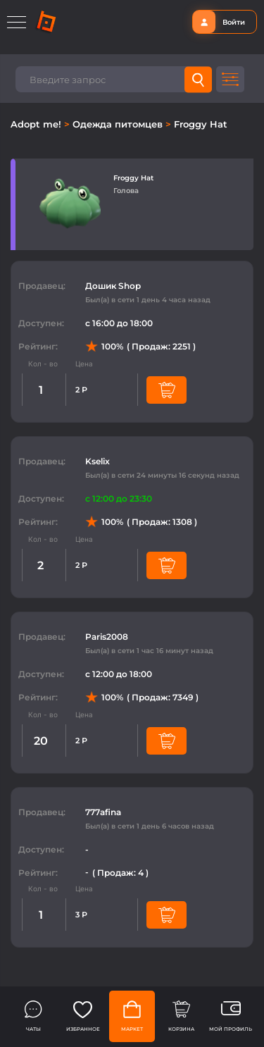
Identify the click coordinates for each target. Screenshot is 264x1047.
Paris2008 (106, 636)
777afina (103, 812)
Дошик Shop (113, 285)
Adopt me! (37, 124)
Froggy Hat (200, 124)
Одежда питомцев (119, 124)
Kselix (97, 461)
